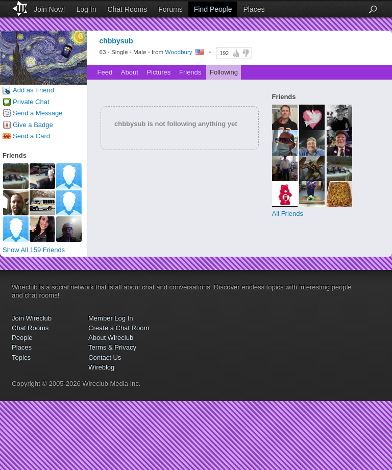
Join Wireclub (32, 318)
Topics (21, 357)
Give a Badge (33, 125)
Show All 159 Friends (34, 250)
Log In (86, 9)
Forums (170, 9)
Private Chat (31, 102)
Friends (190, 72)
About (129, 72)
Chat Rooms (127, 9)
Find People (213, 9)
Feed (105, 72)
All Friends (287, 213)
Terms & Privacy (112, 347)
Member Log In (110, 318)
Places (253, 9)
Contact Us (104, 357)
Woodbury (178, 52)
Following (224, 72)
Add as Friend (33, 90)
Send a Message (38, 113)
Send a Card (31, 136)
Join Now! (49, 9)
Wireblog (101, 367)
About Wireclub (110, 337)
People (22, 337)
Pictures (158, 72)
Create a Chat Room (118, 328)
